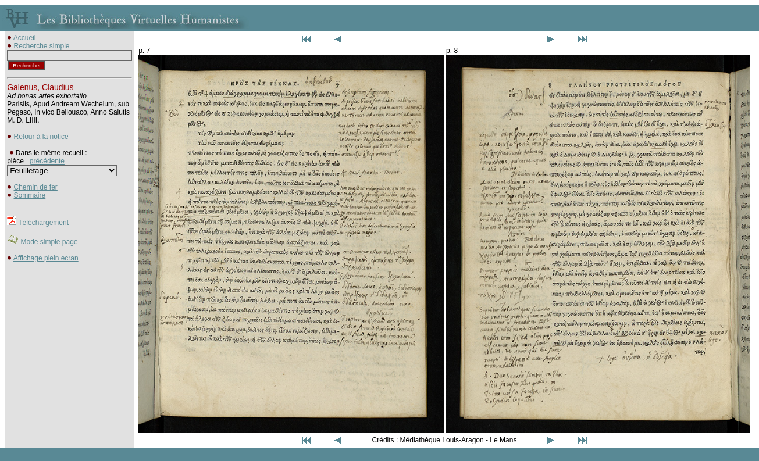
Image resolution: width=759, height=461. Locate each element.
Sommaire (30, 195)
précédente (47, 161)
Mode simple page (49, 242)
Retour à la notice (41, 137)
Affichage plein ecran (46, 258)
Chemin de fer (36, 187)
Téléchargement (43, 223)
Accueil (24, 38)
